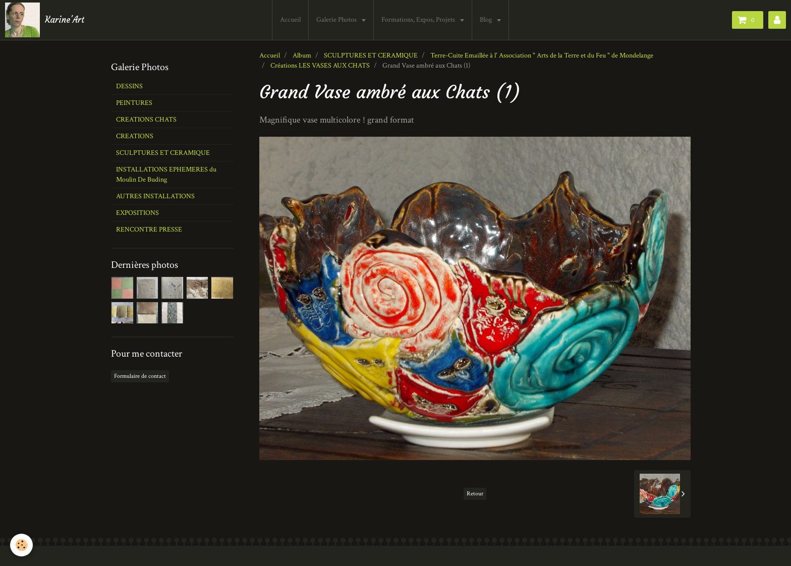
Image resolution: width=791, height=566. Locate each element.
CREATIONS (134, 136)
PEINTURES (134, 102)
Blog (486, 19)
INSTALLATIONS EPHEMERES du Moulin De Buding (166, 174)
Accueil (290, 19)
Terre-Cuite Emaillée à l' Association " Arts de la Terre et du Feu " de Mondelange (541, 55)
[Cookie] (21, 545)
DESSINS (129, 86)
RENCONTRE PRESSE (149, 229)
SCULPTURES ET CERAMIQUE (371, 55)
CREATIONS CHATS (146, 119)
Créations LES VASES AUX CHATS (320, 65)
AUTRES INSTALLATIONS (155, 196)
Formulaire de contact (140, 376)
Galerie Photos (337, 19)
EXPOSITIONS (137, 212)
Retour (475, 493)
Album (302, 55)
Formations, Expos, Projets (419, 19)
